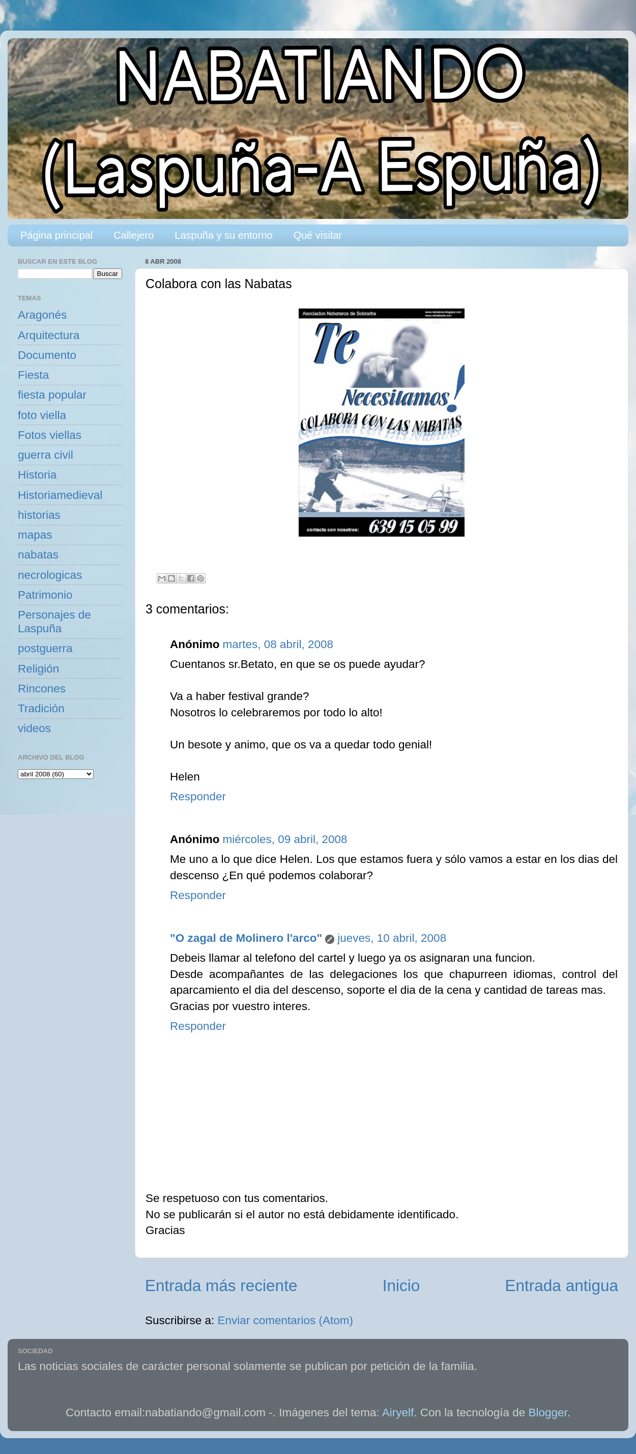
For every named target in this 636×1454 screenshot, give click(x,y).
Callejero (133, 235)
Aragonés (42, 315)
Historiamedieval (60, 495)
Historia (37, 474)
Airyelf (398, 1412)
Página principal (56, 235)
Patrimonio (45, 595)
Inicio (401, 1285)
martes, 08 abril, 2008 (277, 644)
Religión (38, 668)
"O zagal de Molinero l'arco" (246, 938)
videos (34, 728)
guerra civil (45, 455)
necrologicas (50, 575)
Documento (47, 355)
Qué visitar (318, 235)
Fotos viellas (49, 435)
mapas (35, 534)
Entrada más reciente (221, 1285)
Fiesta (33, 375)
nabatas (38, 554)
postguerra (45, 648)
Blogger (548, 1412)
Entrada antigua (561, 1285)
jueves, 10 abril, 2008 (391, 938)
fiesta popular (52, 394)
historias (39, 515)
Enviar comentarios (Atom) (285, 1320)
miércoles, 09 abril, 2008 (284, 839)
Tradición (41, 708)
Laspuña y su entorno (223, 235)
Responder (198, 796)
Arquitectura (48, 335)
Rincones (42, 688)
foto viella (42, 415)
